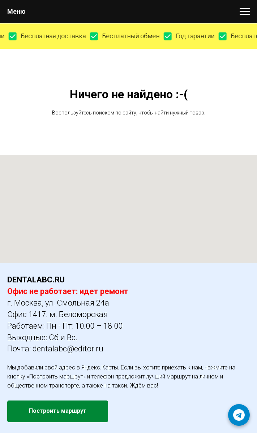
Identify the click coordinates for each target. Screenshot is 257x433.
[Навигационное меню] (245, 11)
